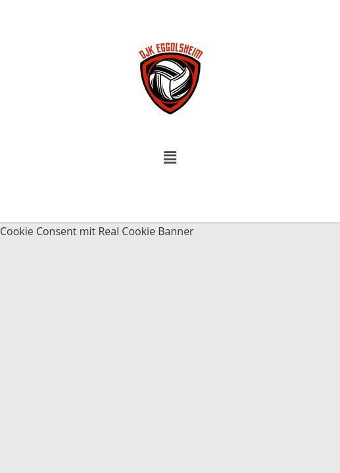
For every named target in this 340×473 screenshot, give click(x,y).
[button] (170, 157)
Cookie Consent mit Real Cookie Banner (97, 231)
